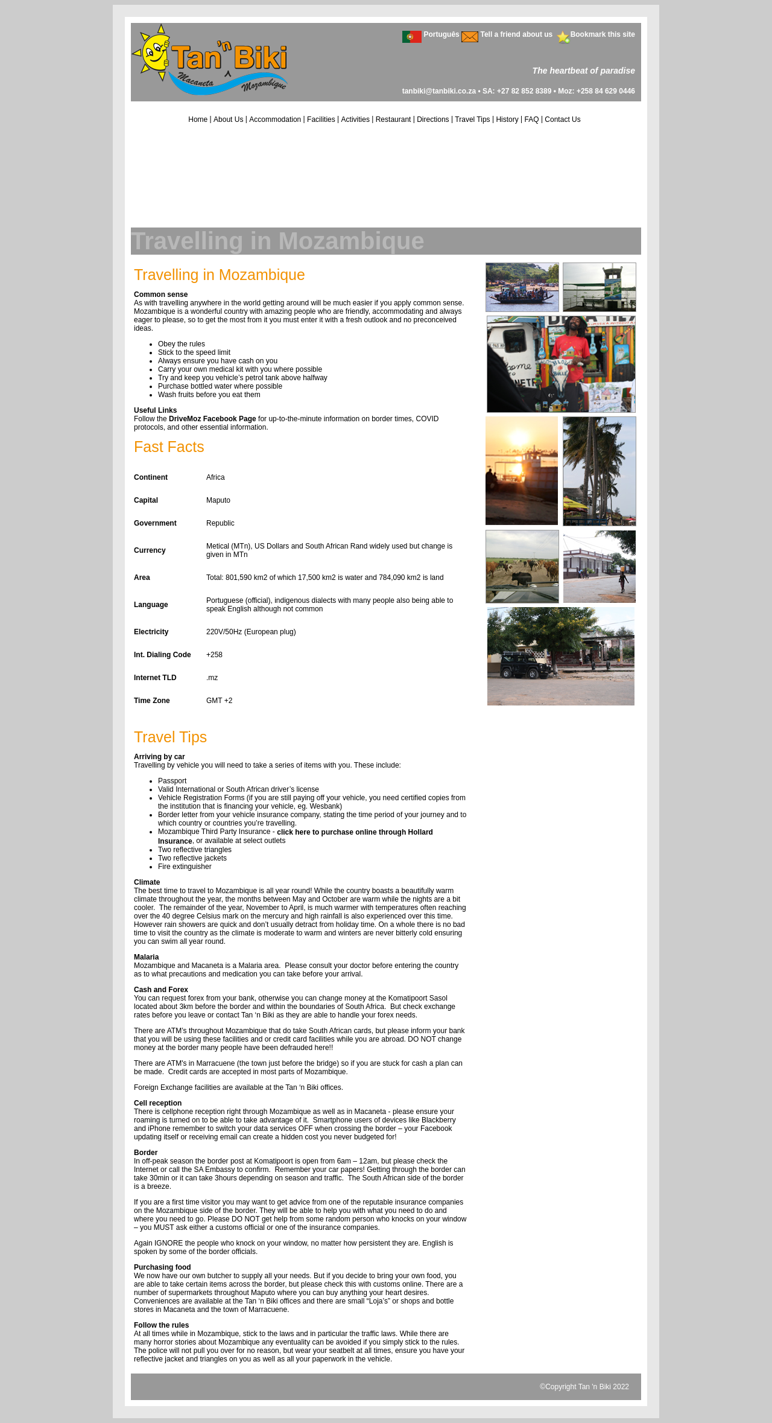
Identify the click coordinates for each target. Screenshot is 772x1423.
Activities (355, 119)
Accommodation (275, 119)
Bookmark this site (603, 34)
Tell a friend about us (516, 34)
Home (197, 119)
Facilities (321, 119)
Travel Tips (472, 119)
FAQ (532, 119)
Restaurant (393, 119)
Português (441, 34)
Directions (433, 119)
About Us (228, 119)
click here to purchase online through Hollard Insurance (295, 836)
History (507, 119)
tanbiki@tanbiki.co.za (439, 91)
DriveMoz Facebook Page (212, 419)
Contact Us (562, 119)
